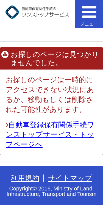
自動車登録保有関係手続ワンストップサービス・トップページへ (50, 135)
